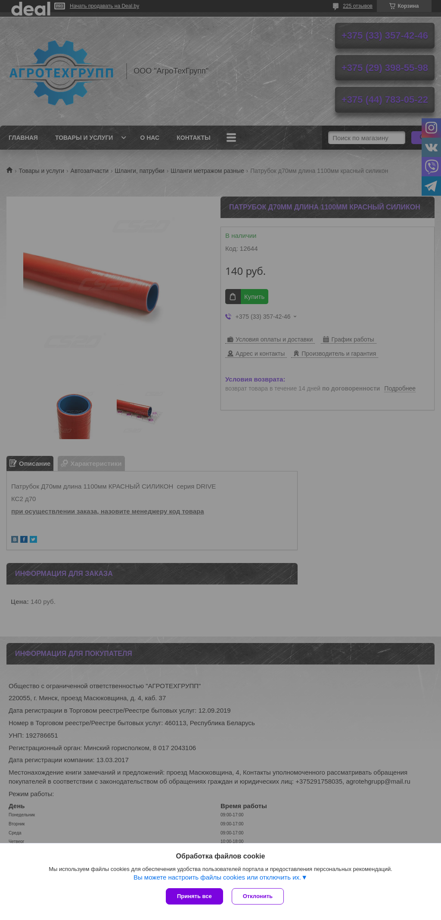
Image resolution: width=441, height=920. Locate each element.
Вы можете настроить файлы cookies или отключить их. (217, 877)
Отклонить (258, 896)
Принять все (194, 896)
